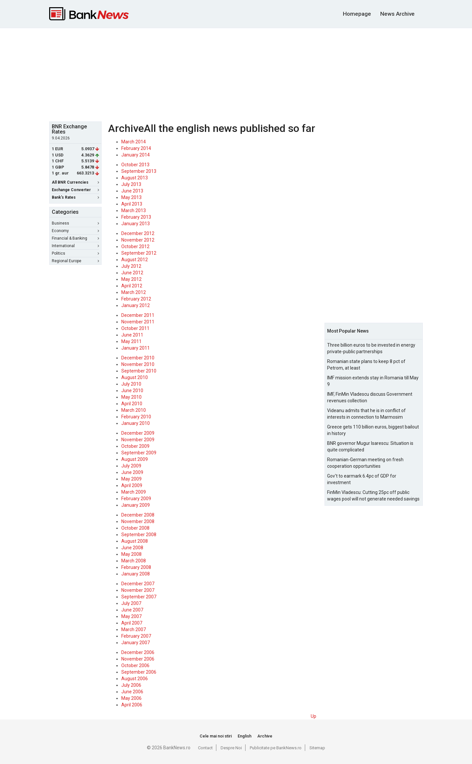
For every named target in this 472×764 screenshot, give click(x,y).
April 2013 (131, 204)
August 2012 (134, 259)
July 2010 (131, 384)
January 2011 (135, 348)
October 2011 (135, 328)
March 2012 (133, 292)
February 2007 (136, 636)
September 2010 (138, 370)
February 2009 (136, 498)
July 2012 (131, 266)
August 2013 (134, 177)
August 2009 (134, 459)
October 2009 (135, 446)
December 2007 (137, 583)
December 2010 (137, 357)
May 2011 (131, 341)
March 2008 (133, 560)
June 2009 (132, 472)
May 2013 (131, 197)
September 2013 (138, 171)
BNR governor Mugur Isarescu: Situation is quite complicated (370, 446)
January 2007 (135, 642)
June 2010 (132, 390)
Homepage (357, 13)
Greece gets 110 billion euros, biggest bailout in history (373, 430)
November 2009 (137, 439)
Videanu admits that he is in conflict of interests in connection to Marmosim (366, 414)
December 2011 (137, 315)
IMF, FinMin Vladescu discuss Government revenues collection (369, 397)
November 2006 (137, 659)
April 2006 (131, 704)
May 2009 (131, 479)
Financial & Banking (75, 238)
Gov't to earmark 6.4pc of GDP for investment (361, 479)
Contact (205, 747)
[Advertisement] (236, 74)
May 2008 (131, 554)
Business (75, 223)
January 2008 (135, 573)
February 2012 (136, 298)
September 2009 (138, 452)
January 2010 (135, 423)
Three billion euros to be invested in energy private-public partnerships (371, 348)
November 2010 (137, 364)
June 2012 (132, 272)
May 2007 (131, 616)
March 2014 (133, 141)
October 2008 (135, 528)
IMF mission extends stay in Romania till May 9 (373, 381)
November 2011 (137, 321)
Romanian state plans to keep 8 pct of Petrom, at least (366, 365)
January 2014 (135, 154)
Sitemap (317, 747)
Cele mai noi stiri (216, 736)
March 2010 (133, 410)
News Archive (397, 13)
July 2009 (131, 465)
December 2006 (137, 652)
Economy (75, 230)
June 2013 (132, 190)
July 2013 (131, 184)
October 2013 (135, 164)
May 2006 (131, 698)
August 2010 (134, 377)
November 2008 (137, 521)
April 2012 (131, 285)
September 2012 (138, 253)
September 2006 (138, 672)
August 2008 (134, 541)
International (75, 246)
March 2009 (133, 492)
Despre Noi (231, 747)
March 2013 (133, 210)
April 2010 (131, 403)
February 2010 (136, 416)
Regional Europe (75, 261)
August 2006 (134, 678)
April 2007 (131, 623)
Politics (75, 253)
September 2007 (138, 596)
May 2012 (131, 279)
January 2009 (135, 505)
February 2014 (136, 148)
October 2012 (135, 246)
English (244, 736)
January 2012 (135, 305)
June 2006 (132, 691)
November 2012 (137, 240)
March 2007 (133, 629)
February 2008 (136, 567)
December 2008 (137, 515)
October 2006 (135, 665)
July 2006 (131, 685)
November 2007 (137, 590)
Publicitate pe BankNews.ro (276, 747)
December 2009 (137, 433)
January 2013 (135, 223)
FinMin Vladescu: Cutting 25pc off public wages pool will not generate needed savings (373, 495)
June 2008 (132, 547)
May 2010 (131, 397)
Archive (264, 736)
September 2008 (138, 534)
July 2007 (131, 603)
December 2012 (137, 233)
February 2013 (136, 217)
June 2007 (132, 609)
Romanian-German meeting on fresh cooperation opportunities (365, 463)
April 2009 (131, 485)
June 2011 (132, 334)
